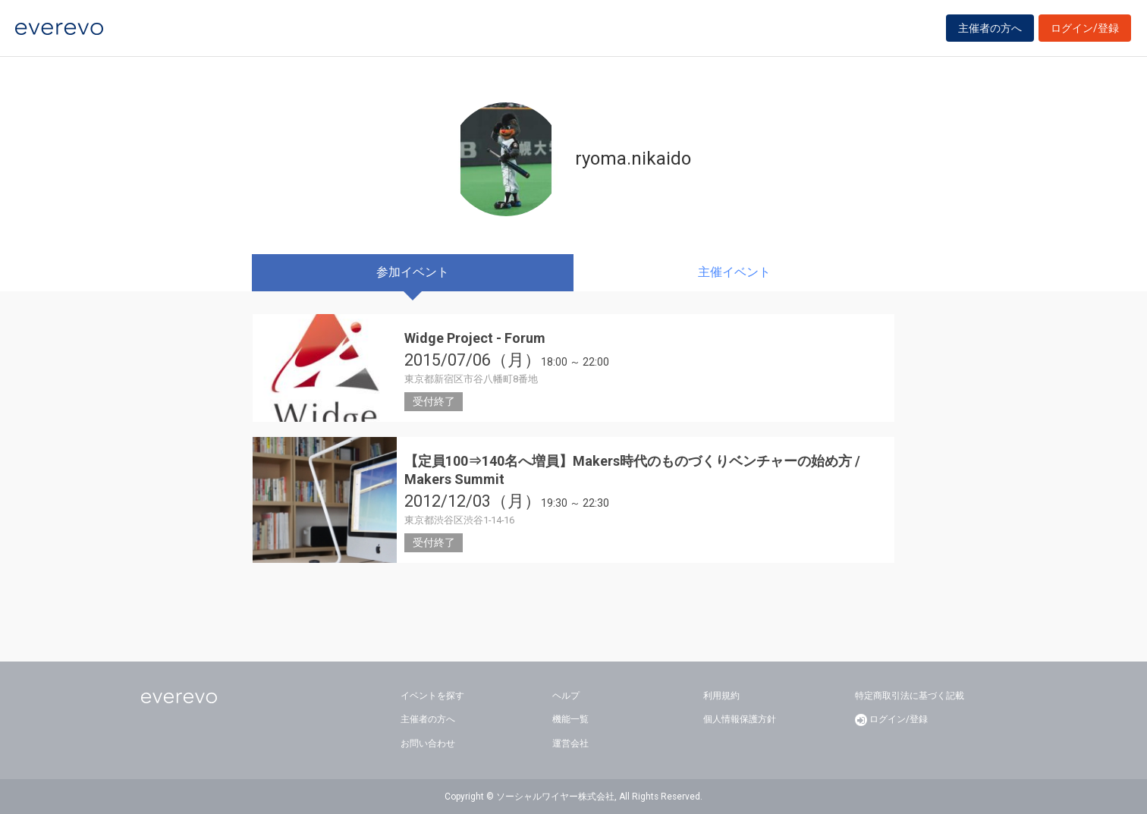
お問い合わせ (428, 743)
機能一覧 (570, 719)
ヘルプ (566, 695)
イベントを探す (432, 695)
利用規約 (721, 695)
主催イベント (734, 272)
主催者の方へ (990, 32)
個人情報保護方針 (739, 719)
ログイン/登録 (1085, 32)
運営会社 (570, 743)
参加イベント (412, 272)
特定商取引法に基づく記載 (909, 695)
